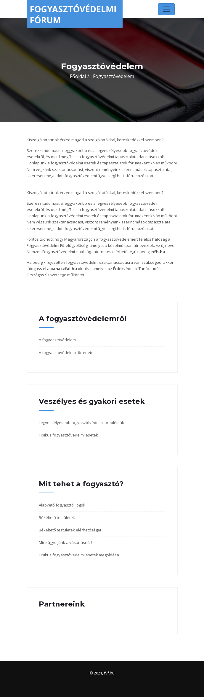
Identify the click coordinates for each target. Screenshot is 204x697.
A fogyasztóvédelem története (66, 352)
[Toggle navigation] (166, 9)
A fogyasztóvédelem (57, 339)
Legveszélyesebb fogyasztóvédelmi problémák (81, 422)
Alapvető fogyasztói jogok (62, 505)
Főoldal (78, 76)
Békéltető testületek (57, 517)
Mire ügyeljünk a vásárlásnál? (65, 542)
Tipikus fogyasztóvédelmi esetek (68, 435)
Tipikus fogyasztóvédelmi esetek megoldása (79, 555)
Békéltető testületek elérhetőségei (70, 530)
